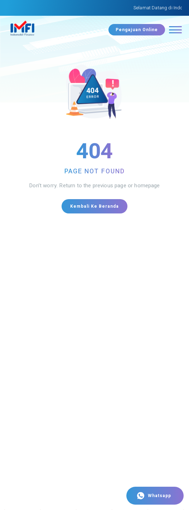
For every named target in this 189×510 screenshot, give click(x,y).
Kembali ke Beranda (94, 206)
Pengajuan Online (137, 30)
